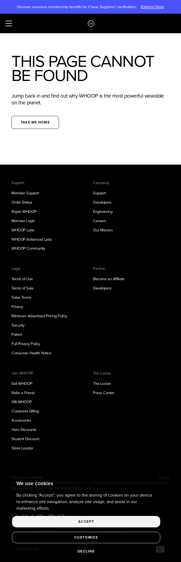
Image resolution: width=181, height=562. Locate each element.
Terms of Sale (22, 288)
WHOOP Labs (22, 230)
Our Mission (102, 230)
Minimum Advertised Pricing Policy (39, 316)
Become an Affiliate (108, 279)
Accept (86, 523)
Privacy (17, 307)
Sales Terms (21, 297)
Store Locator (22, 448)
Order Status (21, 202)
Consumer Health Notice (31, 353)
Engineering (102, 211)
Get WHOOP (21, 383)
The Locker (102, 383)
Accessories (21, 420)
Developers (102, 202)
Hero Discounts (23, 430)
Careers (99, 221)
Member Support (25, 193)
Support (99, 193)
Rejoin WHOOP (24, 211)
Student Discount (25, 439)
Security (18, 325)
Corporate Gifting (25, 411)
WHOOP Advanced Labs (31, 239)
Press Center (103, 393)
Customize (86, 539)
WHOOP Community (28, 248)
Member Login (23, 221)
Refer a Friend (22, 393)
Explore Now (152, 7)
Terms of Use (22, 279)
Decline (86, 552)
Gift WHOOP (21, 402)
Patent (16, 334)
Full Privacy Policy (25, 344)
